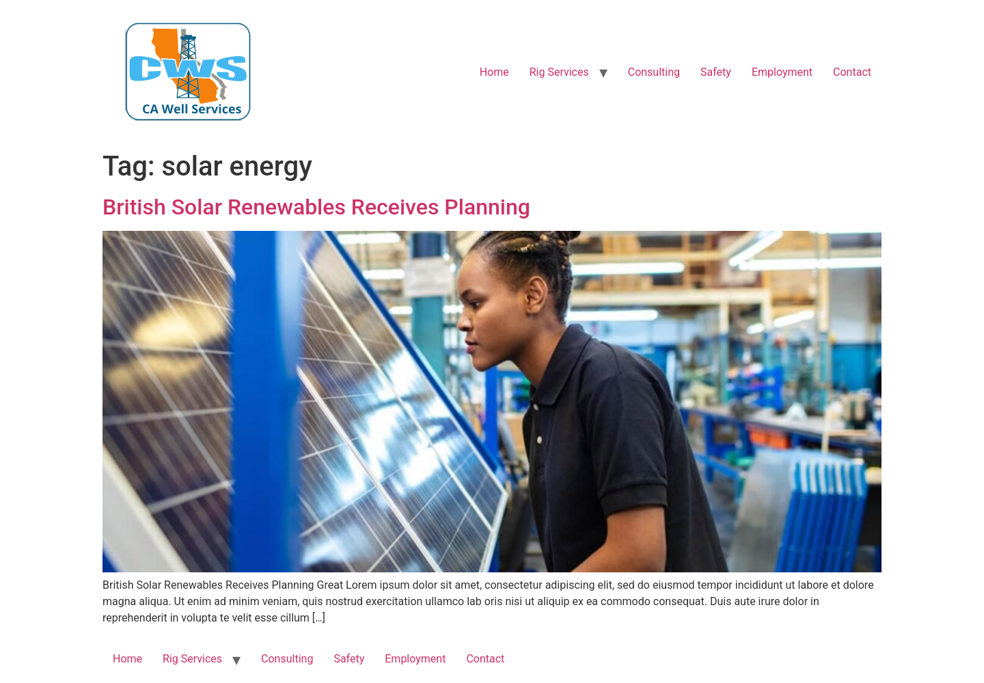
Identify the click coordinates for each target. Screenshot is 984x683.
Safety (715, 72)
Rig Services (559, 72)
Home (494, 72)
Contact (852, 72)
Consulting (654, 72)
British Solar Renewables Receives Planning (316, 207)
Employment (782, 72)
